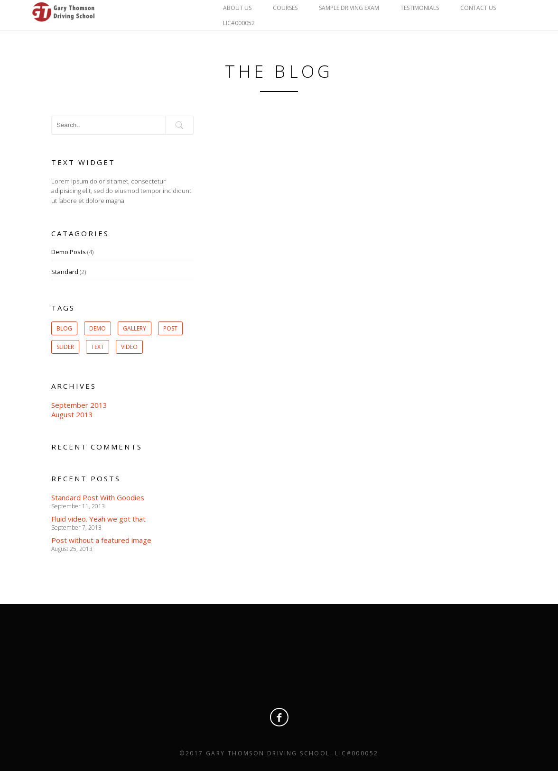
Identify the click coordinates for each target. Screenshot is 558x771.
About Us (237, 8)
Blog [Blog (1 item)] (64, 328)
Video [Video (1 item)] (129, 347)
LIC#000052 (239, 23)
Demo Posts (68, 252)
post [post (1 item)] (170, 328)
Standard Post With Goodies (97, 497)
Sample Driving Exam (349, 8)
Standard (64, 271)
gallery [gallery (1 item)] (134, 328)
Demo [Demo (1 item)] (97, 328)
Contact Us (478, 8)
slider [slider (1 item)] (65, 347)
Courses (285, 8)
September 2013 (79, 405)
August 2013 (72, 414)
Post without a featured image (101, 540)
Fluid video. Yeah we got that (98, 518)
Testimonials (419, 8)
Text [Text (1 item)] (97, 347)
